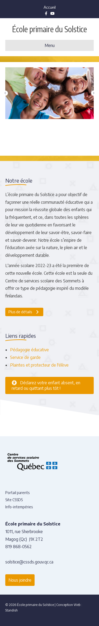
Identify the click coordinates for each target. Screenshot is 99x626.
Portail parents (17, 492)
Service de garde (25, 357)
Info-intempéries (19, 507)
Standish (11, 610)
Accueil (50, 7)
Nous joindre (19, 580)
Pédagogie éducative (29, 349)
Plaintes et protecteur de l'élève (39, 365)
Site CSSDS (14, 499)
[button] (5, 93)
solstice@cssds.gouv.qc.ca (29, 562)
